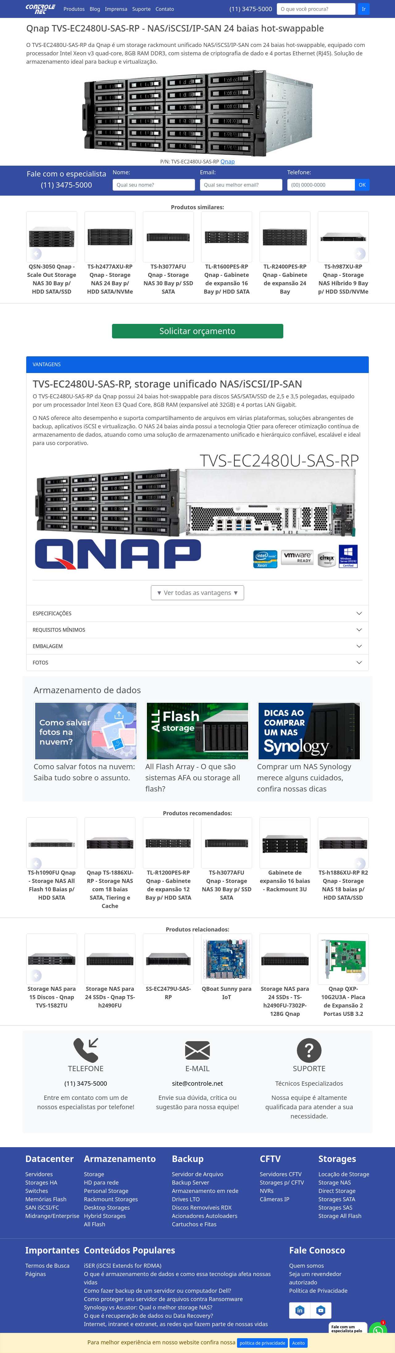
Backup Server (190, 1182)
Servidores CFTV (280, 1174)
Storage (94, 1174)
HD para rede (101, 1182)
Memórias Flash (46, 1199)
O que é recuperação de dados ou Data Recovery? (148, 1315)
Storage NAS (334, 1182)
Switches (36, 1190)
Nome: (121, 172)
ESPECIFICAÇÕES (52, 613)
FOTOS (40, 662)
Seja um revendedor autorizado (315, 1278)
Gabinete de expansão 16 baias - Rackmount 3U (285, 881)
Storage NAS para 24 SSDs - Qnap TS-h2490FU (110, 997)
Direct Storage (337, 1190)
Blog (95, 9)
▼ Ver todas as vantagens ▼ (197, 592)
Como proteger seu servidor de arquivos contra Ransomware (163, 1299)
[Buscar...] (316, 9)
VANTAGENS (47, 364)
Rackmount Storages (111, 1199)
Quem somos (306, 1265)
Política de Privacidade (318, 1290)
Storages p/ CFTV (282, 1182)
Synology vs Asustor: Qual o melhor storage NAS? (148, 1307)
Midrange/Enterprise (51, 1215)
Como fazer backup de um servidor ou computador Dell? (157, 1290)
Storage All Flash (340, 1215)
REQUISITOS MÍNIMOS (59, 629)
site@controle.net (197, 1083)
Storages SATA (336, 1199)
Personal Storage (106, 1190)
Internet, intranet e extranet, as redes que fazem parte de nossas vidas (176, 1324)
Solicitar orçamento (197, 331)
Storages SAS (335, 1207)
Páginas (35, 1274)
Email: (208, 172)
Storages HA (41, 1182)
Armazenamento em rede (205, 1190)
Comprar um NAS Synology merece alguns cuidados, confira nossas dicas (304, 777)
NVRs (266, 1190)
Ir (364, 9)
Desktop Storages (107, 1207)
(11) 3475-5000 (251, 9)
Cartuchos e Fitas (194, 1224)
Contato (165, 9)
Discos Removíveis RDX (202, 1207)
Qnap (228, 161)
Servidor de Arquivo (197, 1174)
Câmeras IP (274, 1199)
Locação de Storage (343, 1174)
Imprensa (116, 9)
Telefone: (299, 172)
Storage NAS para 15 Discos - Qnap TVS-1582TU (51, 997)
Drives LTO (186, 1199)
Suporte (141, 9)
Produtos (74, 9)
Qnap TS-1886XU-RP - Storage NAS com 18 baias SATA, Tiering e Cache (110, 889)
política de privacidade (262, 1343)
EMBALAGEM (48, 646)
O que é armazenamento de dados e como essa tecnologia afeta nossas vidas (177, 1278)
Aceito (298, 1343)
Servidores (39, 1174)
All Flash (94, 1224)
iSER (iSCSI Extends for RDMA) (122, 1265)
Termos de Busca (47, 1265)
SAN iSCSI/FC (42, 1207)
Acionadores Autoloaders (204, 1215)
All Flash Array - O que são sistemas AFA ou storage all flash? (192, 777)
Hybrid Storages (105, 1215)
